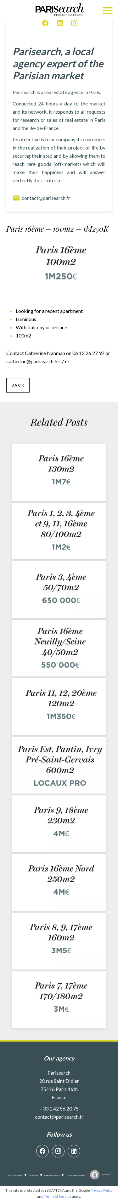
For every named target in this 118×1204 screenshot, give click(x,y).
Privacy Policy (102, 1190)
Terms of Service (57, 1196)
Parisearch (59, 1073)
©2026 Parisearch (15, 1175)
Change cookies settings (75, 1175)
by (106, 1174)
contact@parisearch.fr (41, 198)
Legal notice (33, 1175)
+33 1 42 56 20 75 (59, 1108)
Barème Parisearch (51, 1175)
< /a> (37, 361)
